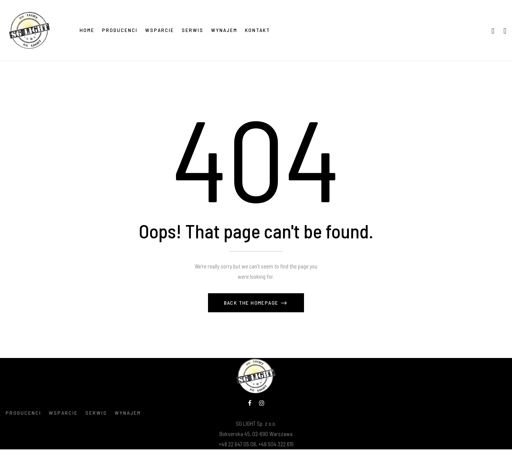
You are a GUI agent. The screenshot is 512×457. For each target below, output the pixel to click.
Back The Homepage (252, 302)
